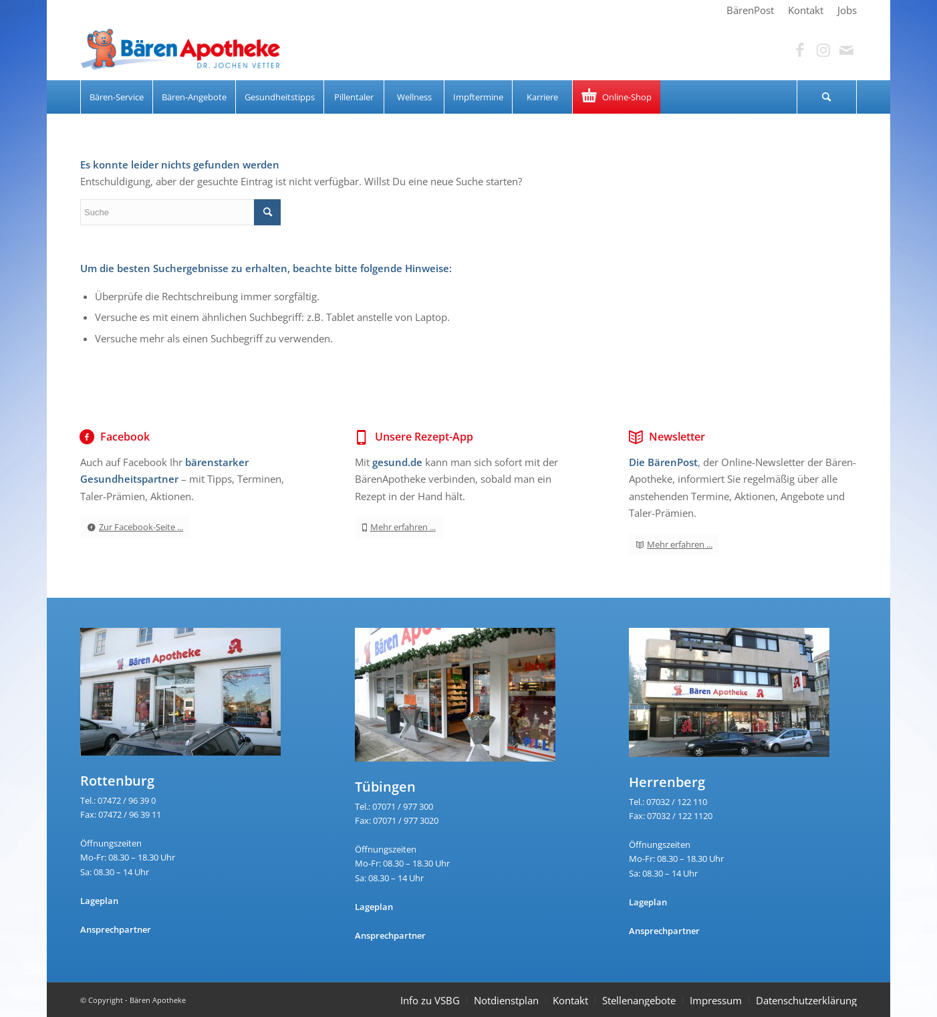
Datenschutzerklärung (806, 1000)
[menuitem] (750, 10)
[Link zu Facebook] (800, 50)
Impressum (716, 1000)
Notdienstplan (506, 1000)
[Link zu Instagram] (823, 50)
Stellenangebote (639, 1000)
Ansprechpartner (115, 929)
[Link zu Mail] (847, 50)
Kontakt (570, 1000)
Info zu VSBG (430, 1000)
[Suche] (827, 97)
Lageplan (99, 901)
